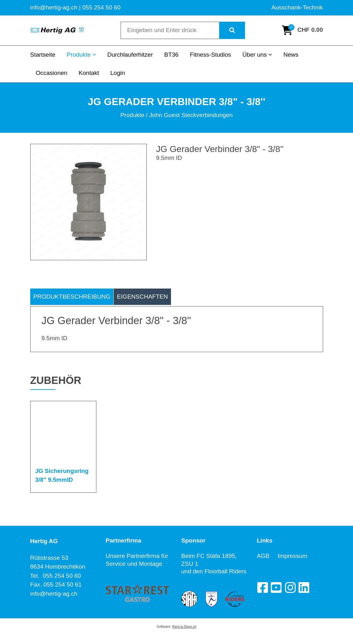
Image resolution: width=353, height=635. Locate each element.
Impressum (292, 556)
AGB (267, 556)
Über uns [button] (257, 54)
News (291, 54)
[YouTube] (276, 587)
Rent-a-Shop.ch (184, 626)
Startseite (42, 54)
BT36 (171, 54)
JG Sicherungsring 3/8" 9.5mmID (62, 475)
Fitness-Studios (210, 54)
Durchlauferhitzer (130, 54)
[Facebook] (262, 587)
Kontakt (89, 73)
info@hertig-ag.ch (53, 593)
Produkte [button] (81, 54)
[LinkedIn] (304, 587)
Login (117, 73)
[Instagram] (290, 587)
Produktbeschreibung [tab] (72, 296)
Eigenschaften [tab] (142, 296)
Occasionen (51, 73)
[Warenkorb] (302, 30)
